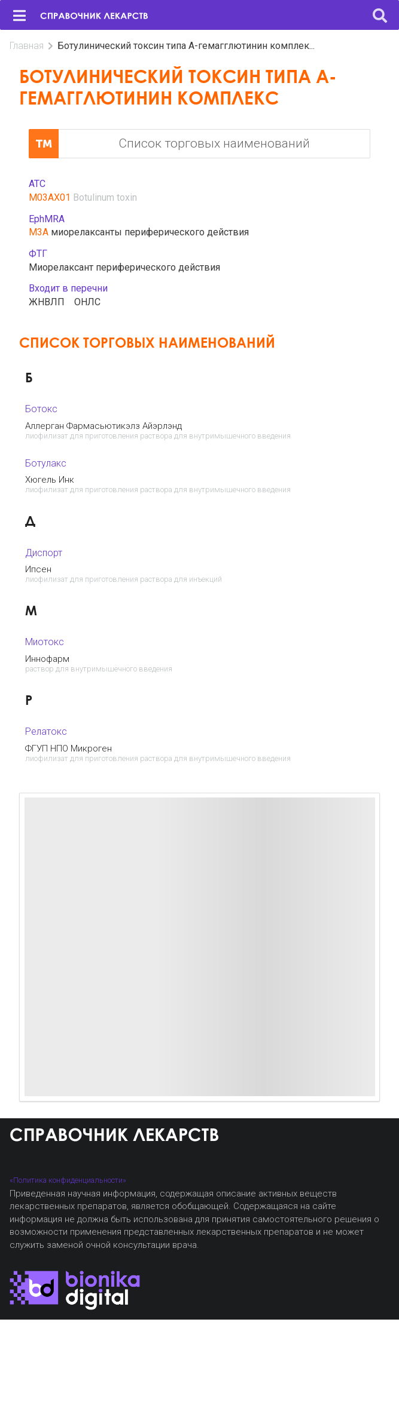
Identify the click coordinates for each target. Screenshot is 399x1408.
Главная (27, 45)
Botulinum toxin (105, 197)
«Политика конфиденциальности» (68, 1180)
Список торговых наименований (169, 144)
